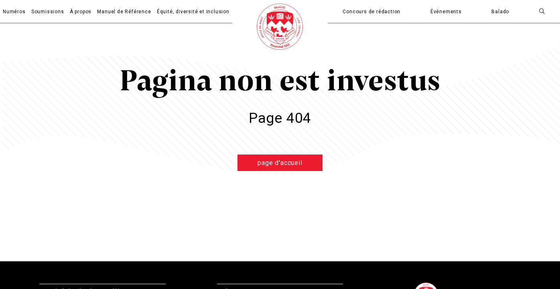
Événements (446, 11)
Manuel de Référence (124, 11)
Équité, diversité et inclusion (193, 11)
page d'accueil (280, 163)
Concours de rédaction (371, 11)
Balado (500, 11)
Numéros (14, 11)
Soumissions (47, 11)
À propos (80, 11)
